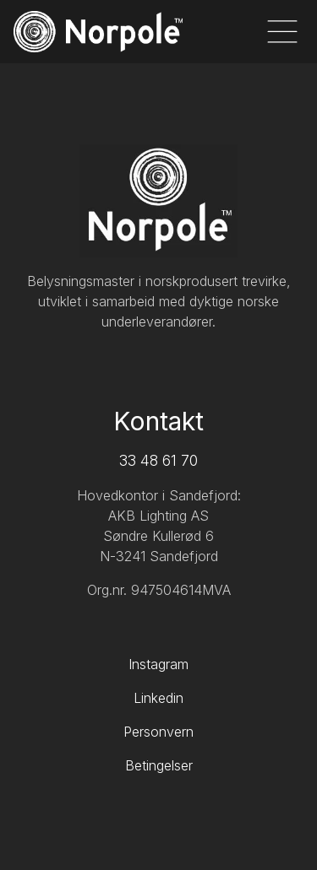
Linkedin (158, 697)
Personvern (158, 731)
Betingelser (159, 765)
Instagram (158, 664)
